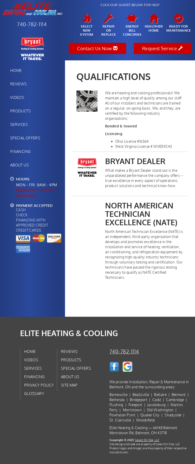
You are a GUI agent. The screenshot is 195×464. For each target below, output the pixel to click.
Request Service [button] (162, 48)
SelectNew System (87, 25)
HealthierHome (154, 23)
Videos (17, 97)
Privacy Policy (39, 385)
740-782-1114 (124, 351)
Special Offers (25, 138)
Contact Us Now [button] (97, 48)
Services (19, 124)
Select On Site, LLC (147, 440)
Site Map (69, 385)
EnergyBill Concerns (132, 25)
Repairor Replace (108, 25)
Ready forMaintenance (178, 23)
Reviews (18, 84)
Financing (20, 151)
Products (20, 111)
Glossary (34, 393)
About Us (19, 165)
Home (16, 70)
